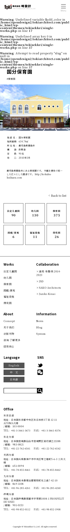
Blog (39, 327)
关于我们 (9, 327)
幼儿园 (8, 277)
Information (46, 314)
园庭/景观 (9, 290)
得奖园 (8, 303)
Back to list (58, 195)
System (41, 333)
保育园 (8, 284)
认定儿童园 (10, 271)
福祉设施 (9, 296)
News (39, 321)
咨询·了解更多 (12, 340)
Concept (9, 321)
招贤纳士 (9, 346)
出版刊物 (9, 333)
